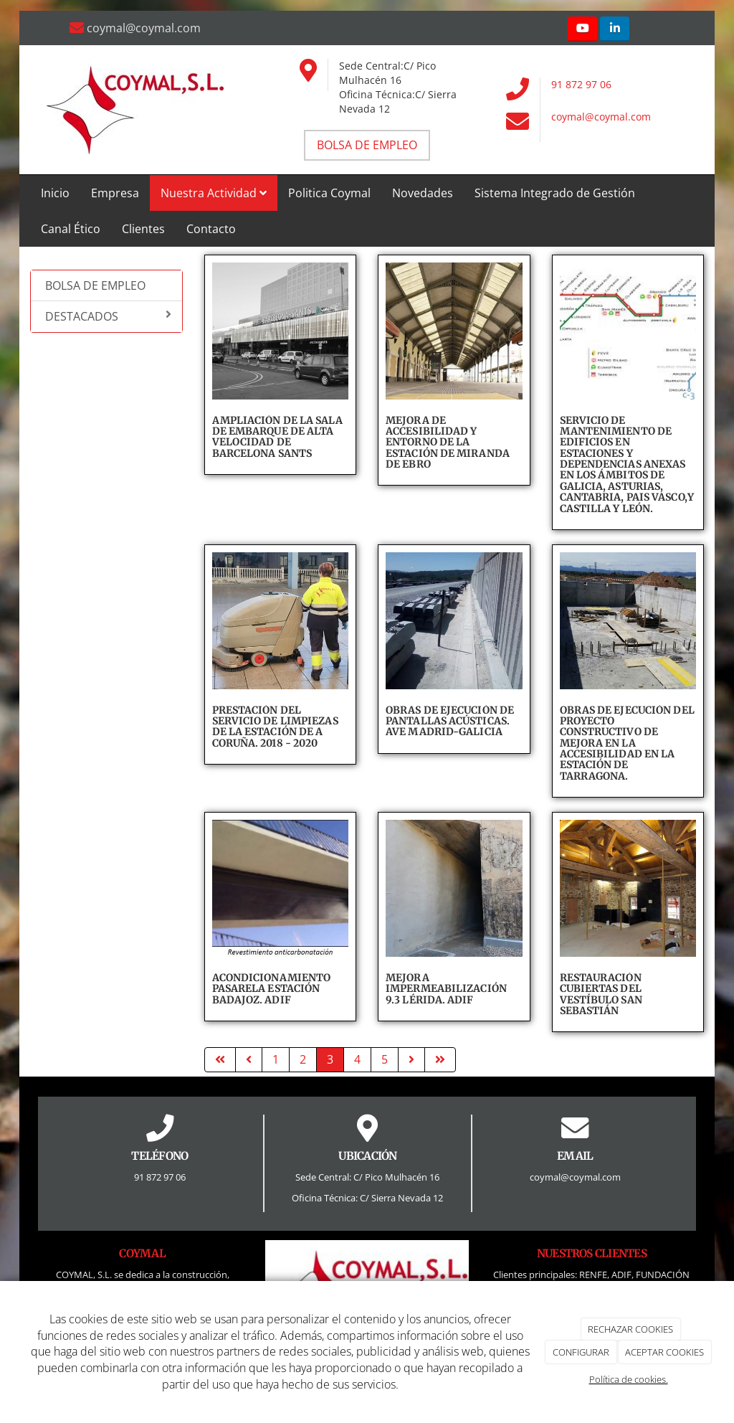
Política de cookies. (628, 1379)
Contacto (211, 229)
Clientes (143, 229)
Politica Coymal (329, 193)
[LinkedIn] (614, 29)
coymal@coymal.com (601, 116)
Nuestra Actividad (214, 193)
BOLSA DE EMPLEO (95, 285)
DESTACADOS (108, 316)
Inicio (55, 193)
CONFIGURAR (581, 1352)
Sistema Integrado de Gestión (555, 193)
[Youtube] (582, 29)
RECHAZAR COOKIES (630, 1329)
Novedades (422, 193)
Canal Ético (70, 229)
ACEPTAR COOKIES (664, 1352)
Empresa (115, 193)
